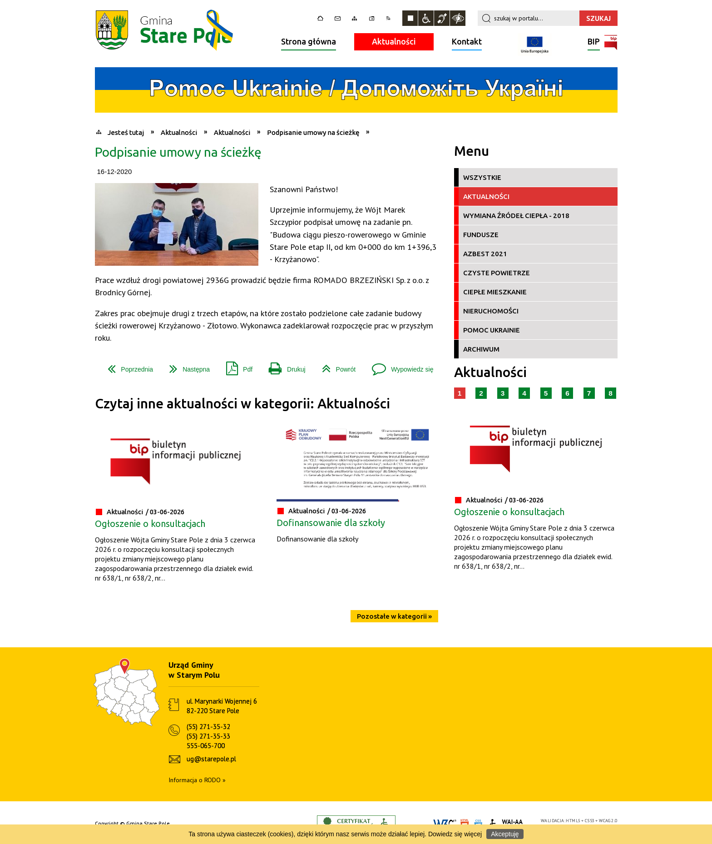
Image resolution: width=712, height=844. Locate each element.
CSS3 (590, 821)
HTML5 (573, 821)
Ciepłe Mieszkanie (495, 292)
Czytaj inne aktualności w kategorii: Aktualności (242, 404)
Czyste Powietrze (496, 273)
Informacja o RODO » (197, 780)
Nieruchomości (491, 311)
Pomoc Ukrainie (491, 330)
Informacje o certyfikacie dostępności (356, 823)
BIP (594, 42)
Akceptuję (505, 834)
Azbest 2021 (485, 254)
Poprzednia (126, 365)
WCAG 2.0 (608, 821)
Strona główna (308, 41)
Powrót (335, 365)
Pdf (235, 365)
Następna (186, 365)
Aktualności (394, 41)
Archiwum (481, 349)
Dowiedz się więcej (455, 834)
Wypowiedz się (399, 365)
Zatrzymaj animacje (410, 18)
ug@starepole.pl (211, 759)
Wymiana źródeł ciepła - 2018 (516, 215)
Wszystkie (482, 177)
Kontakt (467, 41)
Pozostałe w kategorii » (394, 616)
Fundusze (481, 234)
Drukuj (283, 365)
